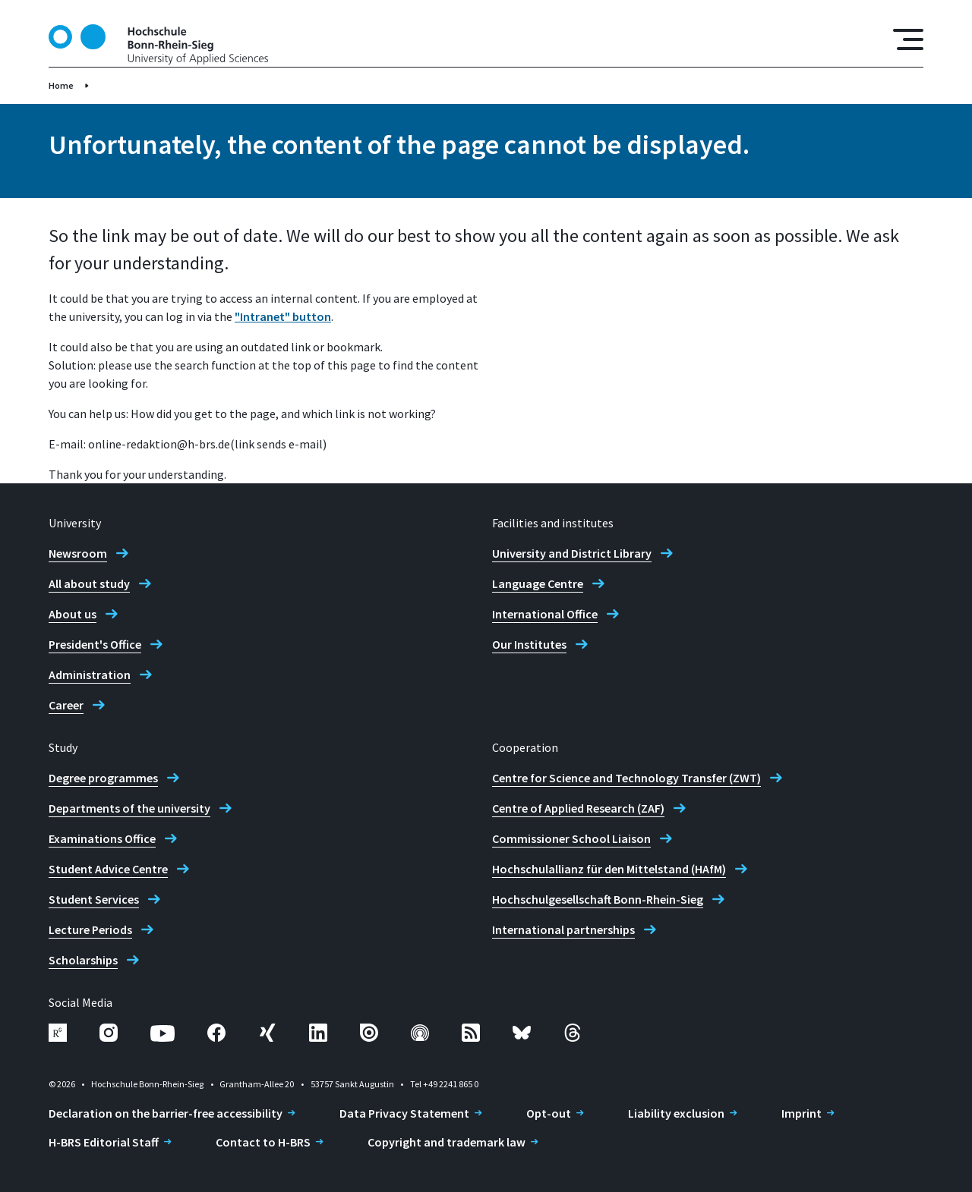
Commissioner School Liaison (571, 838)
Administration (90, 674)
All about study (89, 583)
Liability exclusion (676, 1113)
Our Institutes (529, 644)
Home (61, 85)
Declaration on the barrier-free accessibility (165, 1113)
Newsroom (78, 553)
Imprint (801, 1113)
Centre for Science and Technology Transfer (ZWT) (626, 777)
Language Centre (537, 583)
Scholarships (83, 959)
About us (72, 613)
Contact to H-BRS (263, 1142)
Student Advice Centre (108, 868)
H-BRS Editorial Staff (104, 1142)
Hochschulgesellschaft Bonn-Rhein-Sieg (597, 899)
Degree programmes (103, 777)
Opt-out (548, 1113)
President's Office (95, 644)
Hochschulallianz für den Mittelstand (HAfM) (609, 868)
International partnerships (563, 929)
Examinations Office (102, 838)
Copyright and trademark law (446, 1142)
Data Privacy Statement (404, 1113)
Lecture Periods (90, 929)
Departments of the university (129, 808)
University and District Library (572, 553)
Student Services (94, 899)
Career (66, 704)
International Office (545, 613)
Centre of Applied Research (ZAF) (578, 808)
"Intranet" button (283, 316)
